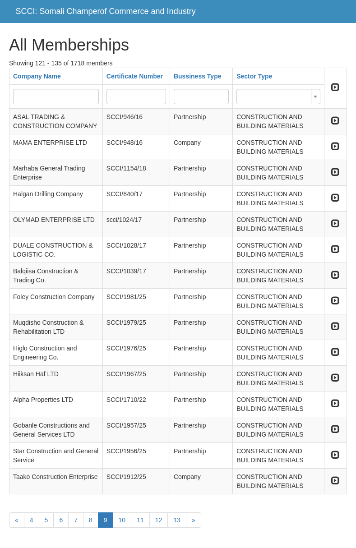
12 (158, 520)
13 (176, 520)
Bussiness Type (198, 76)
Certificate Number (134, 76)
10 (122, 520)
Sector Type (254, 76)
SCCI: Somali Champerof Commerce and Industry (106, 11)
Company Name (37, 76)
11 (140, 520)
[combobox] (278, 96)
